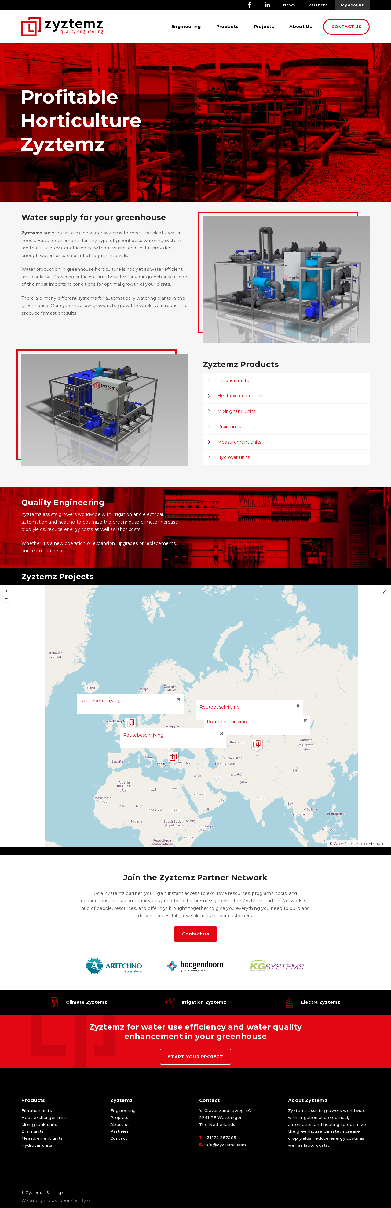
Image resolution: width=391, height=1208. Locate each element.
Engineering (186, 26)
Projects (264, 26)
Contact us (195, 934)
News (289, 5)
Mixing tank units (236, 411)
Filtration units (233, 380)
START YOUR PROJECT (195, 1057)
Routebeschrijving (219, 707)
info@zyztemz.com (225, 1144)
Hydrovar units (233, 457)
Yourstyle (80, 1200)
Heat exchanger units (241, 395)
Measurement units (239, 442)
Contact (118, 1138)
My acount (352, 5)
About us (120, 1124)
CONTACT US (346, 26)
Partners (318, 5)
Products (227, 26)
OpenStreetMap (349, 843)
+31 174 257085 (220, 1137)
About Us (300, 26)
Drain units (229, 426)
